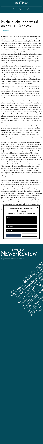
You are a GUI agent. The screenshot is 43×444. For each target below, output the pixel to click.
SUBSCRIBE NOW (13, 235)
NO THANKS (29, 235)
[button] (21, 210)
